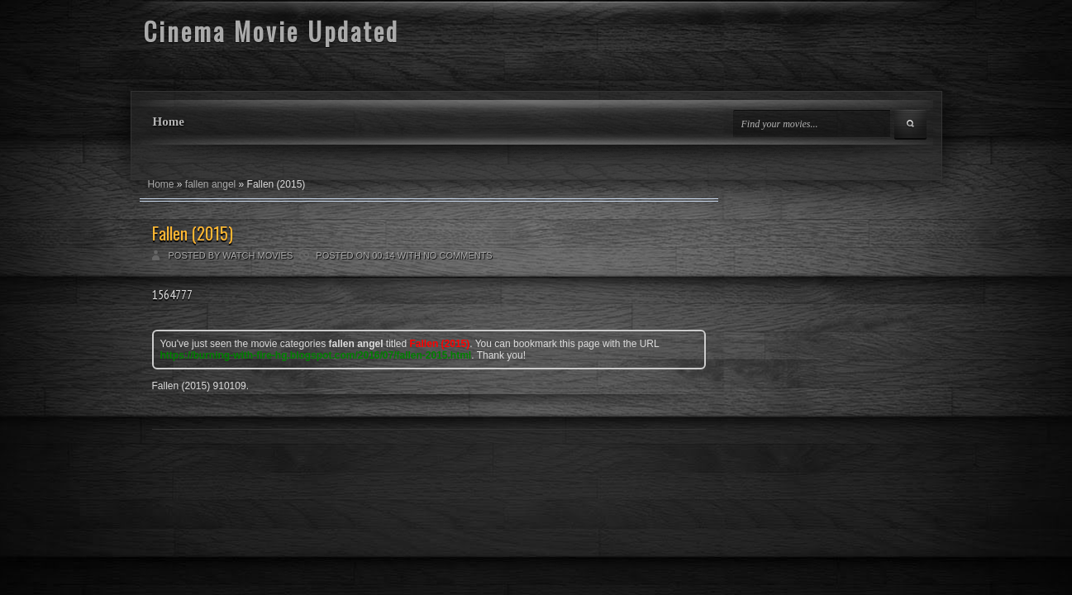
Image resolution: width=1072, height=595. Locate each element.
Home (168, 121)
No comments (458, 255)
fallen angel (210, 184)
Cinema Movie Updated (271, 31)
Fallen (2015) (192, 233)
